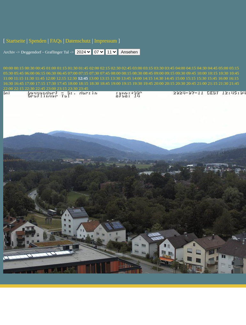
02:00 (94, 68)
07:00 (72, 73)
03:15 (148, 68)
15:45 (212, 78)
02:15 (105, 68)
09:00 (159, 73)
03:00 (137, 68)
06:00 (29, 73)
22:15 (19, 88)
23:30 (72, 88)
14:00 (137, 78)
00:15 (19, 68)
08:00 (115, 73)
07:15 (83, 73)
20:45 (191, 83)
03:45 (169, 68)
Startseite (15, 41)
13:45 (126, 78)
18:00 (72, 83)
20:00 (159, 83)
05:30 (8, 73)
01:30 (72, 68)
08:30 (137, 73)
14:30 (158, 78)
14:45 (169, 78)
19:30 (137, 83)
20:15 (169, 83)
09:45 (191, 73)
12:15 (61, 78)
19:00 (115, 83)
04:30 (202, 68)
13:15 (104, 78)
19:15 (126, 83)
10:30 (223, 73)
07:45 (105, 73)
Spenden (37, 41)
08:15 (126, 73)
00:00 (8, 68)
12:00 (50, 78)
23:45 (83, 88)
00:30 (29, 68)
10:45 (234, 73)
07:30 (94, 73)
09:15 (169, 73)
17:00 (29, 83)
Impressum (105, 41)
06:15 (40, 73)
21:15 (212, 83)
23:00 (51, 88)
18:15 (83, 83)
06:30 (51, 73)
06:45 (62, 73)
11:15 (18, 78)
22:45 (40, 88)
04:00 (180, 68)
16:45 (19, 83)
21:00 (202, 83)
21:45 (234, 83)
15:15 (191, 78)
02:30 (115, 68)
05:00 (223, 68)
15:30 (201, 78)
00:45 (40, 68)
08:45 (148, 73)
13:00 (93, 78)
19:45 (148, 83)
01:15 (62, 68)
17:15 (40, 83)
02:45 (126, 68)
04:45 (212, 68)
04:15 (191, 68)
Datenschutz (78, 41)
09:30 (180, 73)
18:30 (94, 83)
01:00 (51, 68)
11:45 (40, 78)
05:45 (19, 73)
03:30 (159, 68)
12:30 (72, 78)
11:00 (8, 78)
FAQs (56, 41)
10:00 (202, 73)
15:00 (180, 78)
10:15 (212, 73)
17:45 (62, 83)
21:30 (223, 83)
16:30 (8, 83)
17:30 (51, 83)
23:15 (62, 88)
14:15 (147, 78)
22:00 (8, 88)
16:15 (234, 78)
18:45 (105, 83)
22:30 (29, 88)
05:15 (234, 68)
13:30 (115, 78)
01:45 (83, 68)
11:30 (29, 78)
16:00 (223, 78)
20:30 (180, 83)
